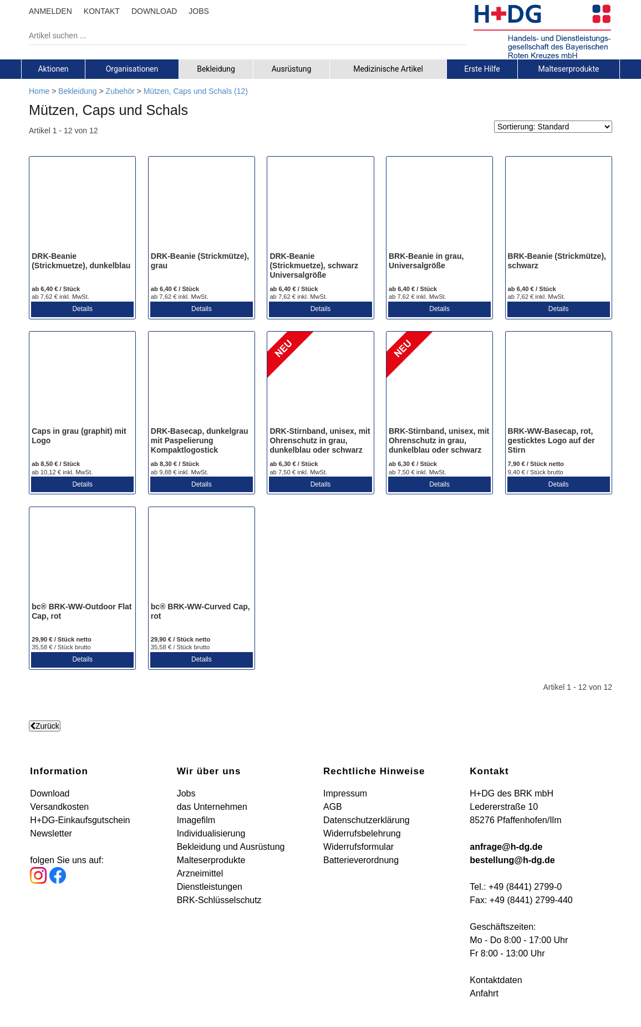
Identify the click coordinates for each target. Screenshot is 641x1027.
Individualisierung (211, 833)
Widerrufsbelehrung (362, 833)
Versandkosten (59, 806)
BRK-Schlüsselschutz (219, 900)
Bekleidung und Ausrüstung (231, 846)
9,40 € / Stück (535, 472)
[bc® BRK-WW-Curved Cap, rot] (201, 555)
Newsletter (51, 833)
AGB (332, 806)
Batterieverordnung (361, 860)
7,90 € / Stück (536, 463)
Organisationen (132, 68)
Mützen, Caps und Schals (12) (196, 91)
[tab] (53, 69)
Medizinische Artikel (388, 68)
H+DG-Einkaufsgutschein (80, 820)
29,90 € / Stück (61, 639)
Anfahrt (484, 993)
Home (39, 91)
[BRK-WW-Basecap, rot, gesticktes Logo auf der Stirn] (558, 380)
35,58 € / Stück (61, 647)
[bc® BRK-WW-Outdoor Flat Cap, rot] (82, 555)
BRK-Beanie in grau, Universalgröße (426, 261)
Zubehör (120, 91)
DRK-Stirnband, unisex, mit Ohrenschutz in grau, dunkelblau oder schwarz (319, 440)
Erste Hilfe (482, 68)
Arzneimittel (200, 873)
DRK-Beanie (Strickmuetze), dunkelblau (81, 261)
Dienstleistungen (209, 886)
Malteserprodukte (568, 68)
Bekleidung (216, 68)
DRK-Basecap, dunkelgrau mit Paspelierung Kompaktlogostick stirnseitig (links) (199, 445)
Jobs (186, 793)
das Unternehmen (212, 806)
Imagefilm (196, 820)
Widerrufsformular (358, 846)
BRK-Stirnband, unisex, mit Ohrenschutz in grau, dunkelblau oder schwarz (439, 440)
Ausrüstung (292, 68)
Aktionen (53, 68)
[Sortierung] (553, 127)
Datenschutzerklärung (366, 820)
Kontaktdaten (496, 980)
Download (49, 793)
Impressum (345, 793)
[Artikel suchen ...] (239, 35)
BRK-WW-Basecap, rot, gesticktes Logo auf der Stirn (551, 440)
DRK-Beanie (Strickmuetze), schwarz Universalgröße (313, 265)
